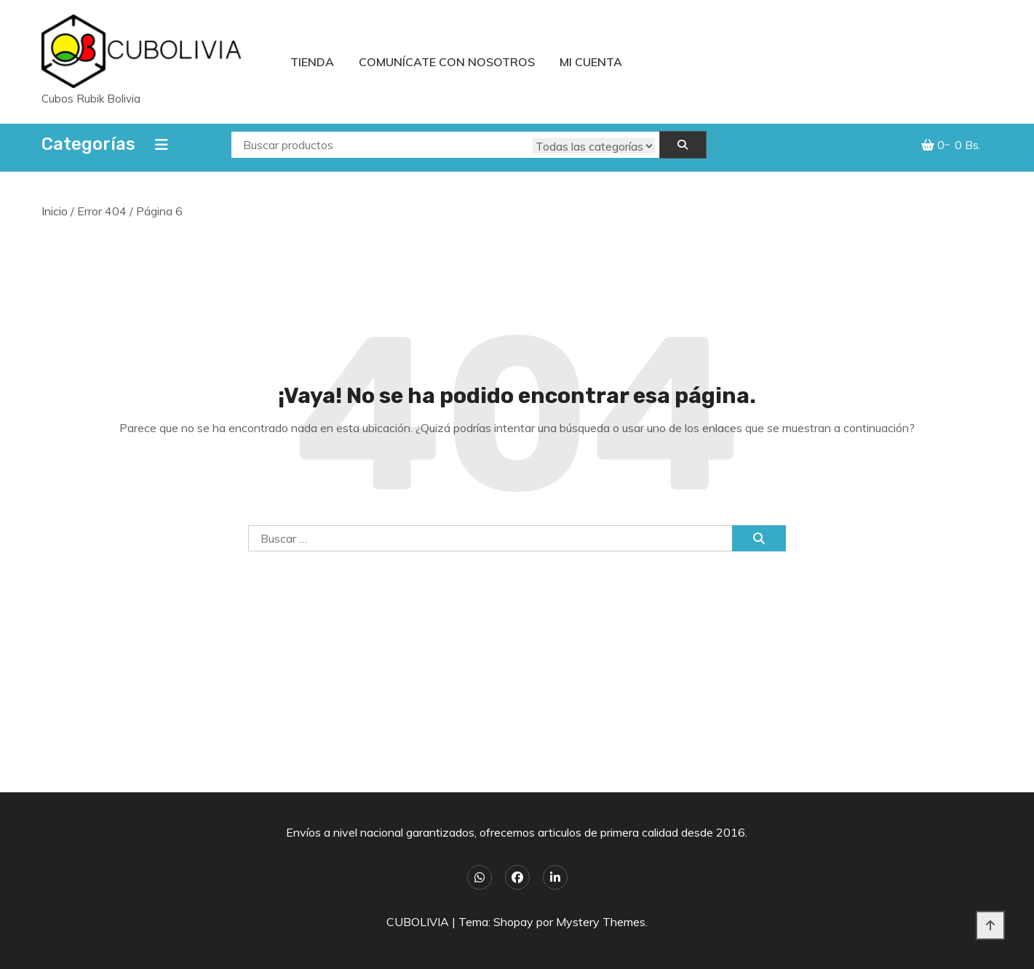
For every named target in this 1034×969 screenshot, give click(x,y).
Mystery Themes (600, 921)
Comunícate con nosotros (447, 62)
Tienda (312, 62)
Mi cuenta (591, 62)
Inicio (54, 211)
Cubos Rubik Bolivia (90, 98)
